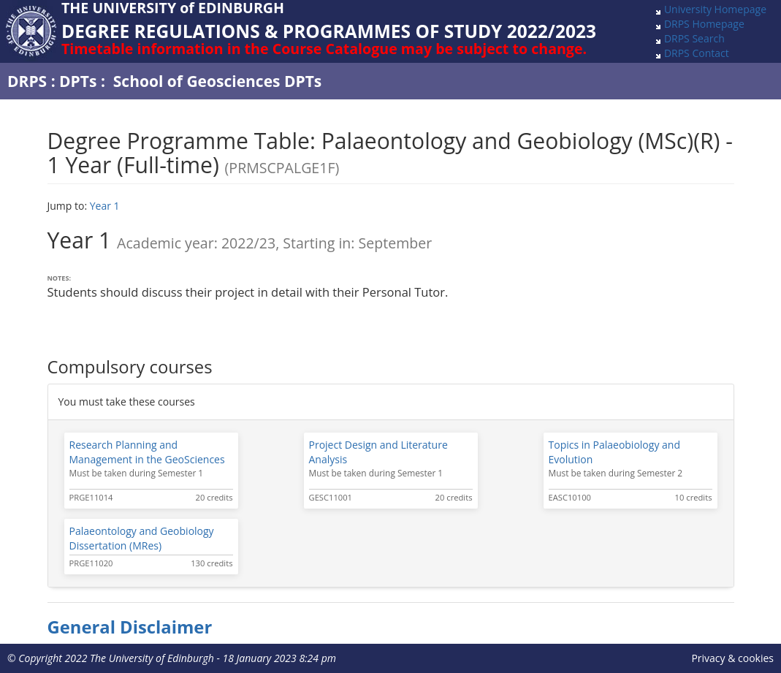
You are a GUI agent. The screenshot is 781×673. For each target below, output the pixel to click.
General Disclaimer (130, 627)
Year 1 (105, 206)
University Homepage (715, 9)
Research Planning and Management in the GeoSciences (147, 452)
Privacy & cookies (732, 658)
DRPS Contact (696, 53)
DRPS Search (694, 38)
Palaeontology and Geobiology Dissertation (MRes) (141, 538)
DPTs (77, 81)
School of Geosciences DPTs (217, 81)
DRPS (27, 81)
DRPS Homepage (704, 24)
